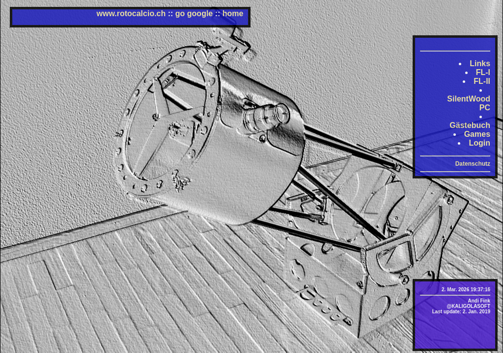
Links (480, 63)
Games (477, 134)
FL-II (482, 81)
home (233, 13)
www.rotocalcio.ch (131, 13)
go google (194, 13)
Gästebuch (469, 125)
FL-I (483, 72)
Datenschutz (472, 163)
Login (479, 143)
